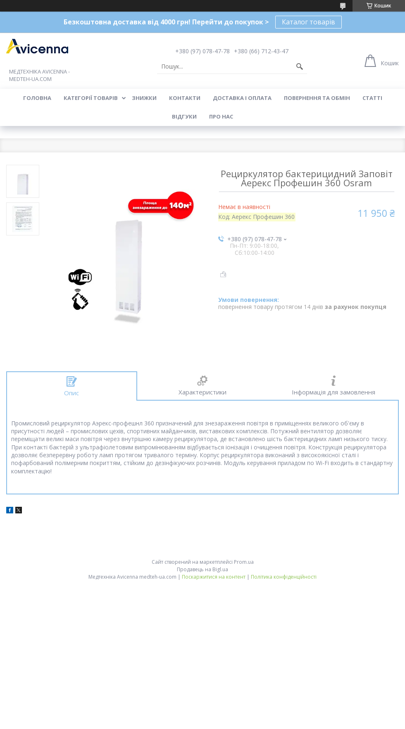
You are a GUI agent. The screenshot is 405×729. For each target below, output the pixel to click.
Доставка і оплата (242, 98)
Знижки (144, 98)
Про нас (221, 116)
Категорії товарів (91, 98)
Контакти (184, 98)
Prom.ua (244, 561)
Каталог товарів (308, 21)
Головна (37, 98)
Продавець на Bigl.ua (202, 569)
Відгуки (184, 116)
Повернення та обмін (317, 98)
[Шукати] (300, 66)
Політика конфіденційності (284, 576)
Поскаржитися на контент (213, 576)
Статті (372, 98)
